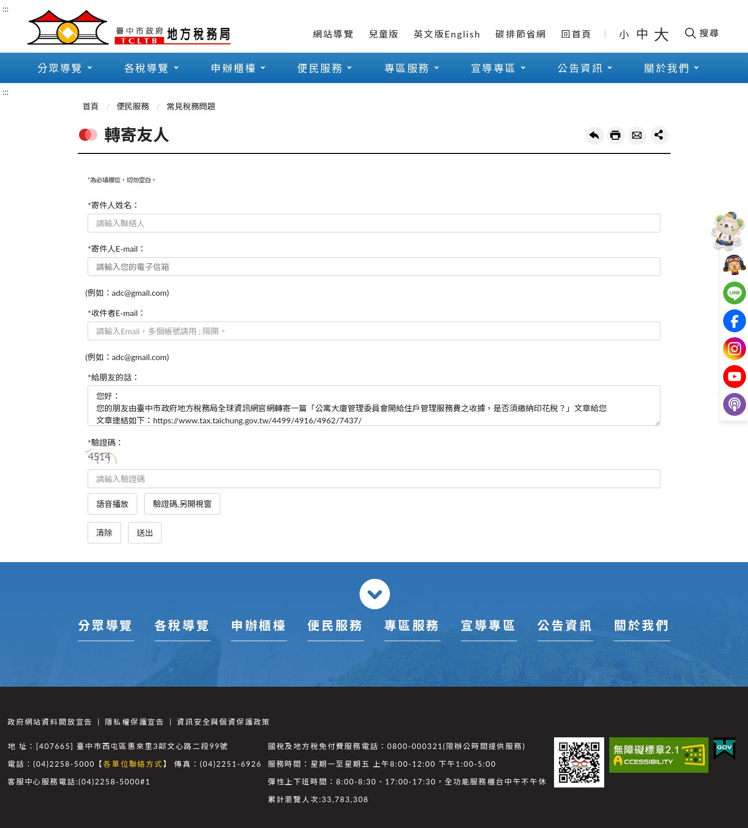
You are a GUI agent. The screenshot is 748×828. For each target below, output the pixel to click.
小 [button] (625, 34)
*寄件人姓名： (114, 205)
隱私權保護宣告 (135, 722)
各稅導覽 (147, 68)
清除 (104, 532)
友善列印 (616, 136)
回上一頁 (594, 136)
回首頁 (576, 34)
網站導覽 (333, 34)
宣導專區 (494, 68)
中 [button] (643, 33)
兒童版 (384, 34)
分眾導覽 (60, 68)
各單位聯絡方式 (133, 764)
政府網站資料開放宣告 (50, 722)
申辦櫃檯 (233, 68)
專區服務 (407, 68)
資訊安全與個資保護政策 (223, 722)
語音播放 (112, 503)
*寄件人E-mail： (117, 248)
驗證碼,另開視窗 (182, 503)
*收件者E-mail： (117, 313)
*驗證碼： (106, 442)
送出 (145, 532)
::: (6, 8)
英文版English (447, 34)
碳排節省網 (520, 34)
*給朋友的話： (114, 377)
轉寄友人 (637, 136)
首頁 (91, 106)
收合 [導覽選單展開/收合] (375, 594)
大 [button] (661, 34)
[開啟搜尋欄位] (702, 33)
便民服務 (320, 68)
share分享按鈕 (659, 135)
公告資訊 (580, 68)
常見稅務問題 (191, 106)
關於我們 (667, 68)
